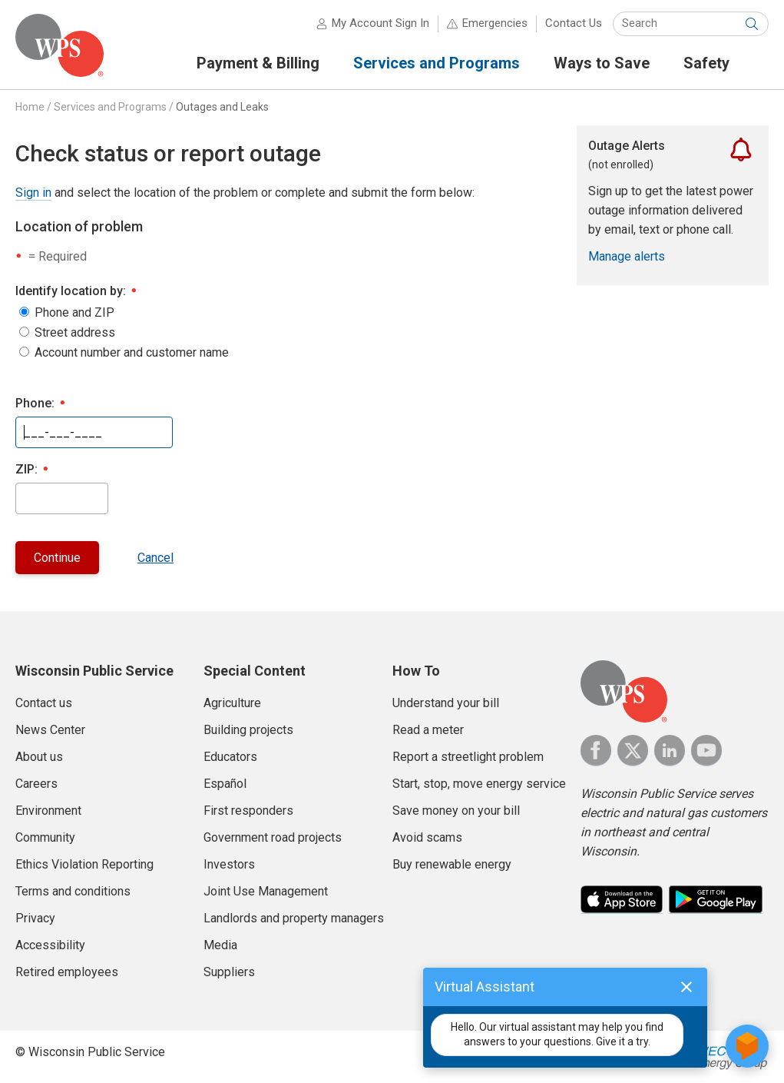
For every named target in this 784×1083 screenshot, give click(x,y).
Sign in (33, 192)
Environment (48, 810)
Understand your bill (445, 703)
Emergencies (495, 23)
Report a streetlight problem (468, 756)
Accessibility (50, 945)
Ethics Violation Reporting (84, 864)
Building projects (248, 730)
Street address (75, 333)
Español (224, 783)
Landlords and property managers (293, 918)
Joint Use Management (265, 891)
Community (45, 837)
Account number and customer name (132, 353)
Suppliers (229, 972)
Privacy (35, 918)
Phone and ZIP (74, 313)
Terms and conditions (73, 891)
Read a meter (428, 730)
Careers (36, 783)
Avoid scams (427, 837)
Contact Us (573, 23)
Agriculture (232, 703)
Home (30, 107)
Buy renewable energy (451, 864)
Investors (229, 864)
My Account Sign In (380, 23)
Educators (230, 756)
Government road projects (272, 837)
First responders (248, 810)
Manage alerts (626, 256)
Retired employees (66, 972)
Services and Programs (110, 107)
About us (39, 756)
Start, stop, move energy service (479, 783)
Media (220, 945)
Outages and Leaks (222, 107)
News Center (50, 730)
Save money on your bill (456, 810)
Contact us (43, 703)
